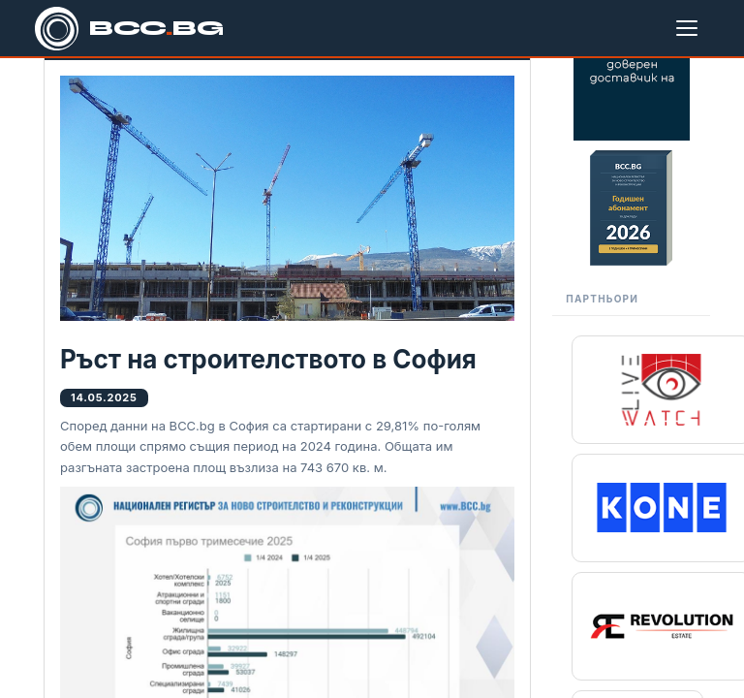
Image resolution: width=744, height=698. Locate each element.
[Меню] (690, 28)
